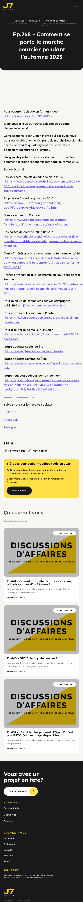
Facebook (11, 419)
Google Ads (10, 814)
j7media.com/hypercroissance (43, 305)
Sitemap (27, 900)
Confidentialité (9, 900)
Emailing (8, 821)
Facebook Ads (11, 808)
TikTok (7, 861)
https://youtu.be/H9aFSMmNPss (28, 116)
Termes (19, 900)
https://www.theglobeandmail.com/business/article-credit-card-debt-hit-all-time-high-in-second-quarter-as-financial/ (43, 241)
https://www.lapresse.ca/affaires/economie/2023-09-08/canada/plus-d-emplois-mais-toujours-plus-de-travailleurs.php (42, 186)
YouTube (8, 855)
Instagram (11, 427)
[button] (77, 7)
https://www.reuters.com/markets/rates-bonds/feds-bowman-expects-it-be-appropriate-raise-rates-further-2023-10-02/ (42, 262)
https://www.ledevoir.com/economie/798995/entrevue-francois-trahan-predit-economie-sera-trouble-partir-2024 (43, 288)
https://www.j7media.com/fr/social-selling (35, 351)
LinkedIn (10, 412)
